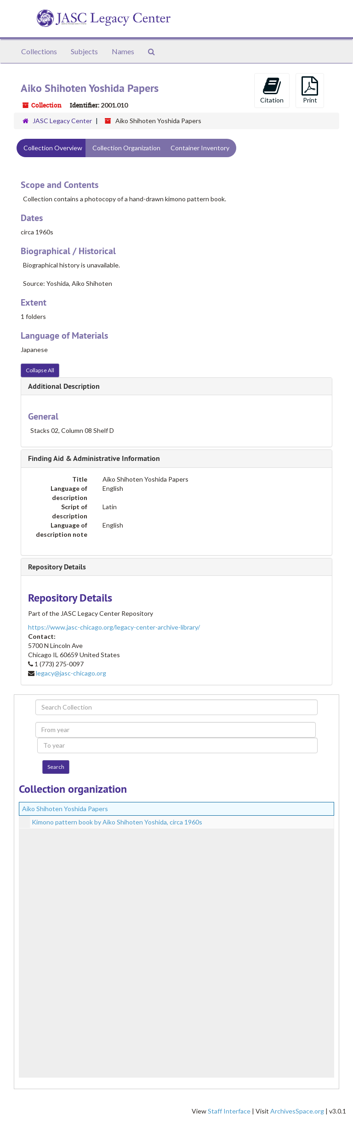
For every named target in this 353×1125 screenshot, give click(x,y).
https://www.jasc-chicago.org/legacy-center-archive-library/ (114, 627)
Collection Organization (126, 148)
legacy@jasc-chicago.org (71, 673)
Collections (39, 51)
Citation (272, 90)
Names (123, 51)
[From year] (175, 730)
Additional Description (64, 386)
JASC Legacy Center (62, 121)
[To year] (177, 745)
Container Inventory (200, 148)
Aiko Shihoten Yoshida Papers (65, 808)
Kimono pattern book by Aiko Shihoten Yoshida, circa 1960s (117, 822)
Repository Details (57, 567)
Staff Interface (229, 1111)
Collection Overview (52, 148)
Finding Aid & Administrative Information (94, 458)
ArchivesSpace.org (297, 1111)
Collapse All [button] (40, 370)
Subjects (84, 51)
